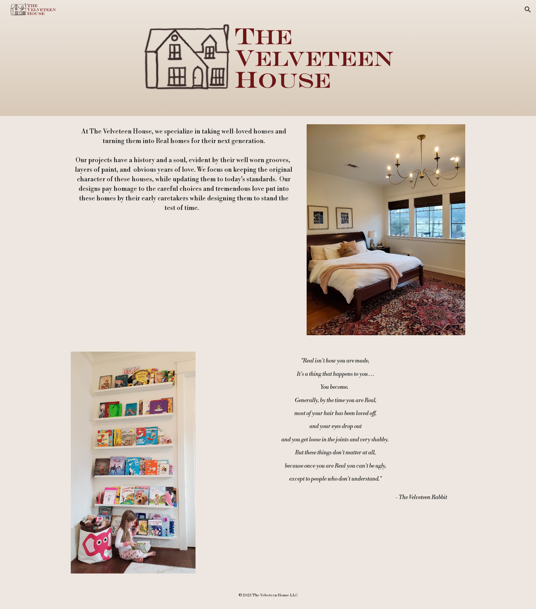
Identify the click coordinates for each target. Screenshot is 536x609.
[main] (184, 170)
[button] (528, 9)
